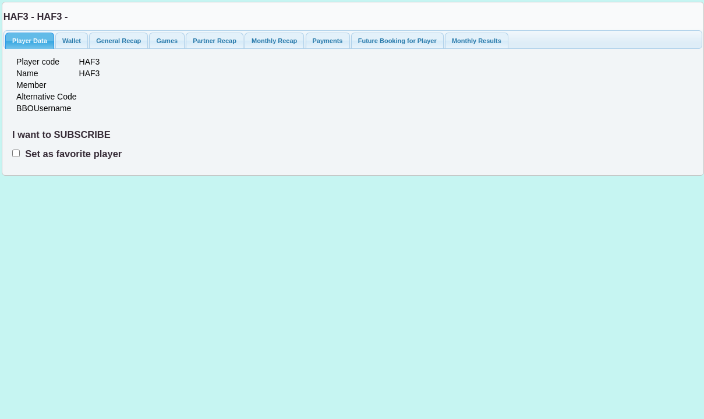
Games (167, 40)
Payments (328, 40)
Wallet (71, 40)
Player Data (29, 40)
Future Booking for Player (397, 40)
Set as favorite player (71, 153)
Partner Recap (214, 40)
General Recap (118, 40)
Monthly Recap (274, 40)
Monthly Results (476, 40)
